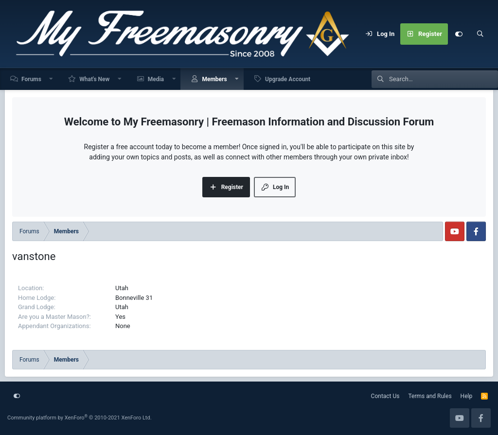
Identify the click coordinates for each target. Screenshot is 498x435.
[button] (51, 79)
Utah (121, 288)
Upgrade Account (287, 79)
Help (467, 396)
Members (214, 79)
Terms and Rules (430, 396)
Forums (31, 79)
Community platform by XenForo (79, 418)
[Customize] (458, 34)
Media (156, 79)
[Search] (480, 34)
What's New (94, 79)
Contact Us (385, 396)
